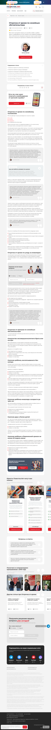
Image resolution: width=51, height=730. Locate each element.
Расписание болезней (32, 669)
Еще (25, 10)
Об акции (37, 2)
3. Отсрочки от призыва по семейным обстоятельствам (20, 71)
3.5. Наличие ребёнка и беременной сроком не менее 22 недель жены (23, 79)
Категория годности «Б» (32, 667)
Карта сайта (42, 727)
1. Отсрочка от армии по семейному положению (18, 67)
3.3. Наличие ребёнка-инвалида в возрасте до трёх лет (20, 76)
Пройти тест (16, 103)
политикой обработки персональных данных (29, 638)
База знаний (20, 10)
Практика (14, 10)
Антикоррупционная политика (39, 724)
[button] (38, 482)
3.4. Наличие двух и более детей (15, 78)
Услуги (8, 10)
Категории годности (11, 667)
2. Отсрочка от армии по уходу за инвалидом (17, 69)
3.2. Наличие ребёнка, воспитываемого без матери (19, 74)
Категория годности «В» (11, 669)
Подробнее (12, 467)
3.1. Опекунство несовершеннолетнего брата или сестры (20, 73)
